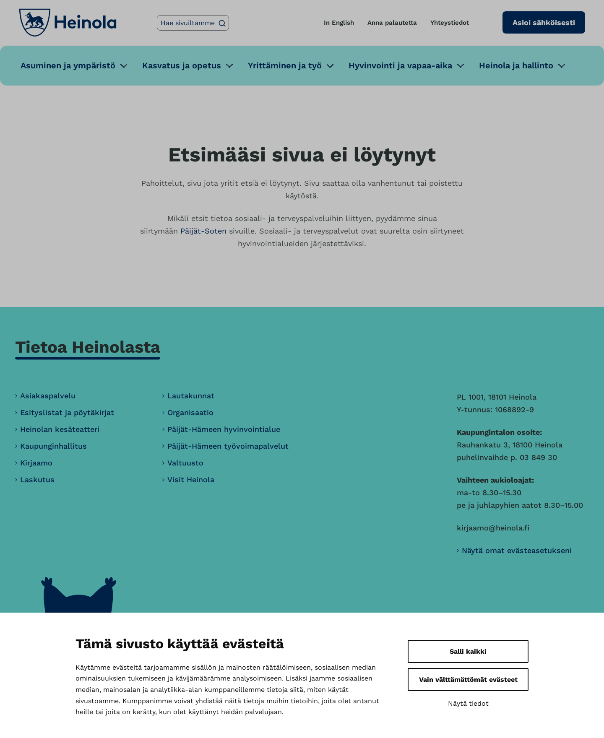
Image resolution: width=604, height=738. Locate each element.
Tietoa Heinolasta (87, 347)
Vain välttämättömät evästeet (468, 679)
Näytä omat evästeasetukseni (517, 550)
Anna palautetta (392, 22)
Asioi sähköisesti (544, 22)
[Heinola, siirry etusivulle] (68, 22)
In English (339, 22)
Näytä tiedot (468, 703)
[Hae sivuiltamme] (193, 23)
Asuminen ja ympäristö (68, 65)
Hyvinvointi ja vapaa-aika (400, 65)
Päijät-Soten (203, 230)
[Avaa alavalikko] (123, 66)
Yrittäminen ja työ (285, 65)
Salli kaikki (468, 651)
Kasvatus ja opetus (181, 65)
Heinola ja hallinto (516, 65)
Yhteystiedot (449, 22)
